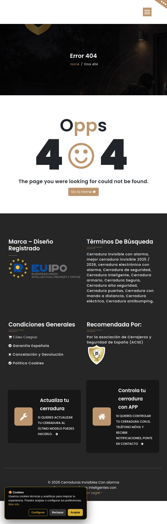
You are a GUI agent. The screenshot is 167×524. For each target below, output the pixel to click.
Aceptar (75, 512)
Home (74, 64)
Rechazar (57, 512)
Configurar (38, 512)
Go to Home (83, 191)
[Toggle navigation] (147, 12)
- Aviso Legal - (90, 492)
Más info (13, 504)
